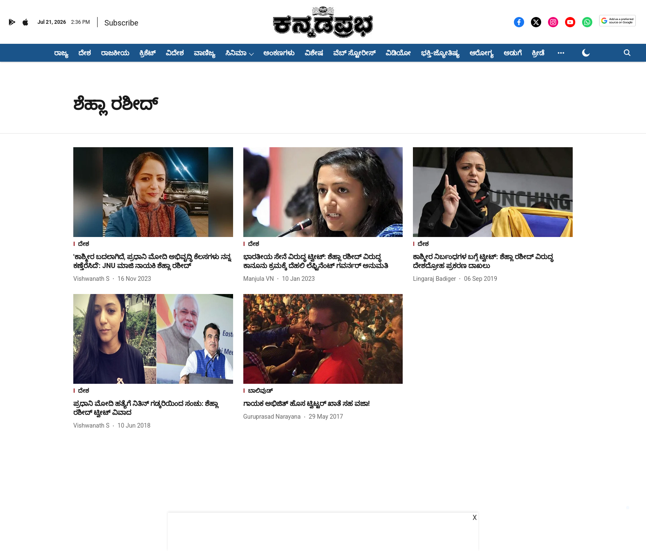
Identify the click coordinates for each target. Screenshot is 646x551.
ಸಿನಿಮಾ (235, 53)
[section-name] (153, 244)
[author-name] (93, 278)
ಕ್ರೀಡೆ (538, 53)
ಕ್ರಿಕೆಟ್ (147, 53)
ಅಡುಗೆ (513, 53)
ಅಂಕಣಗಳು (278, 53)
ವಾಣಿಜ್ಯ (204, 53)
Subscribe (121, 22)
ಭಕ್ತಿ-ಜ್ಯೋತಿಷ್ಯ (440, 53)
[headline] (153, 262)
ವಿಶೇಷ (314, 53)
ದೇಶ (84, 53)
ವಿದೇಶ (175, 53)
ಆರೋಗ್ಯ (481, 53)
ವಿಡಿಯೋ (398, 53)
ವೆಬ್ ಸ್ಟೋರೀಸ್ (354, 53)
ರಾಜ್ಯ (61, 53)
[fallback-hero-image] (153, 192)
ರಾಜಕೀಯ (115, 53)
